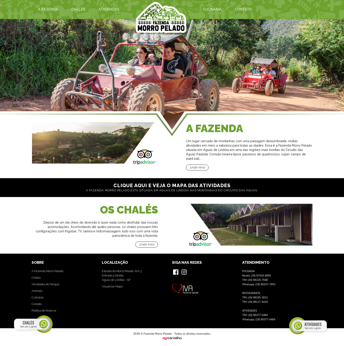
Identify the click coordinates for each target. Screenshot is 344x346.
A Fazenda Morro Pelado (47, 271)
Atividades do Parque (45, 284)
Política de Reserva (44, 310)
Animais (37, 290)
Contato (243, 9)
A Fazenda (48, 9)
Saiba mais (197, 167)
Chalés (78, 9)
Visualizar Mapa (112, 286)
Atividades (109, 9)
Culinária (212, 9)
